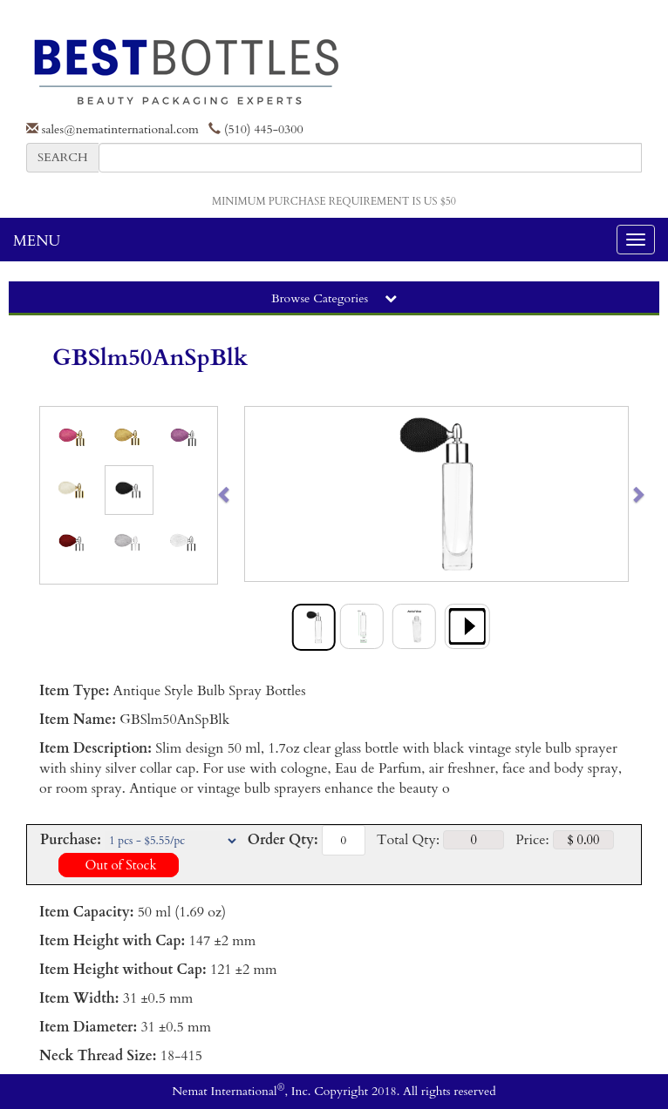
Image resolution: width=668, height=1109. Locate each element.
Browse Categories (334, 298)
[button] (264, 494)
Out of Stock (118, 865)
